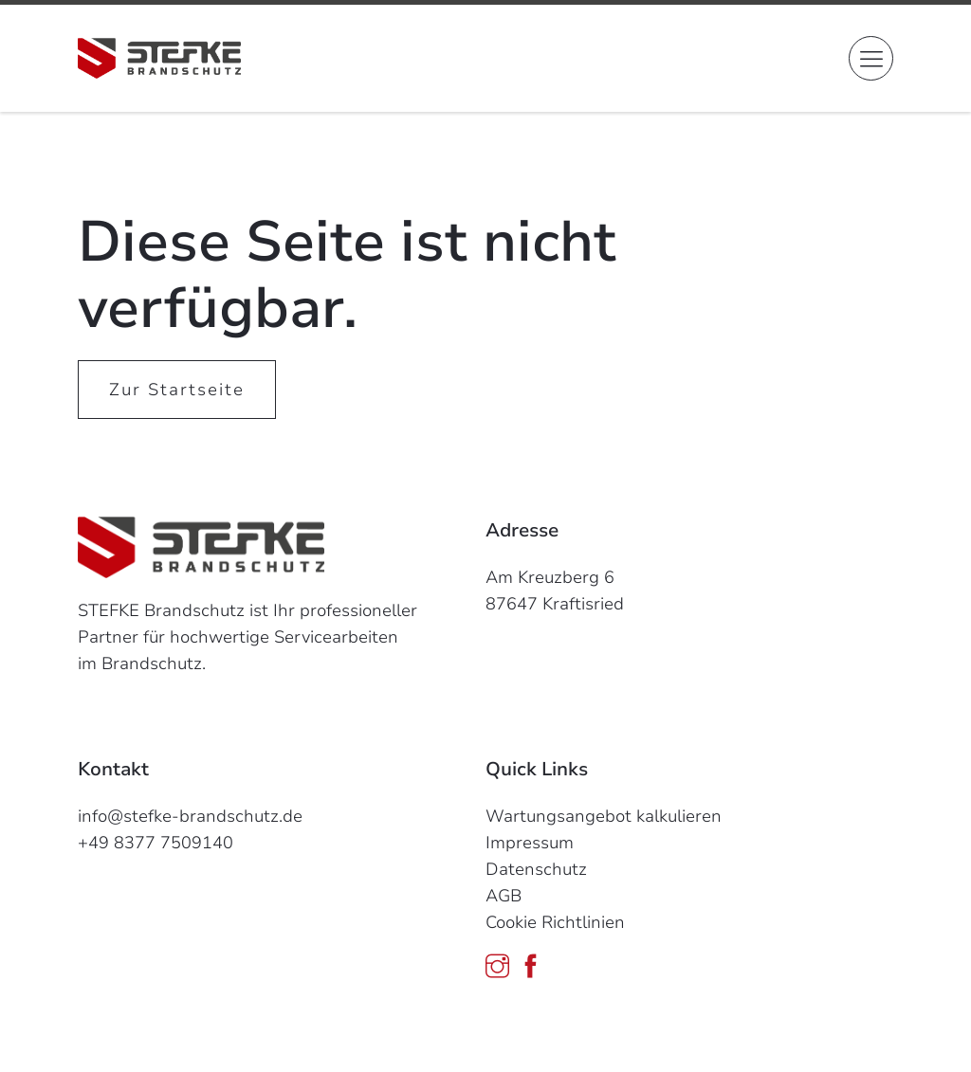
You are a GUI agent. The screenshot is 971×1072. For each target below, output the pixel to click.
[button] (871, 58)
